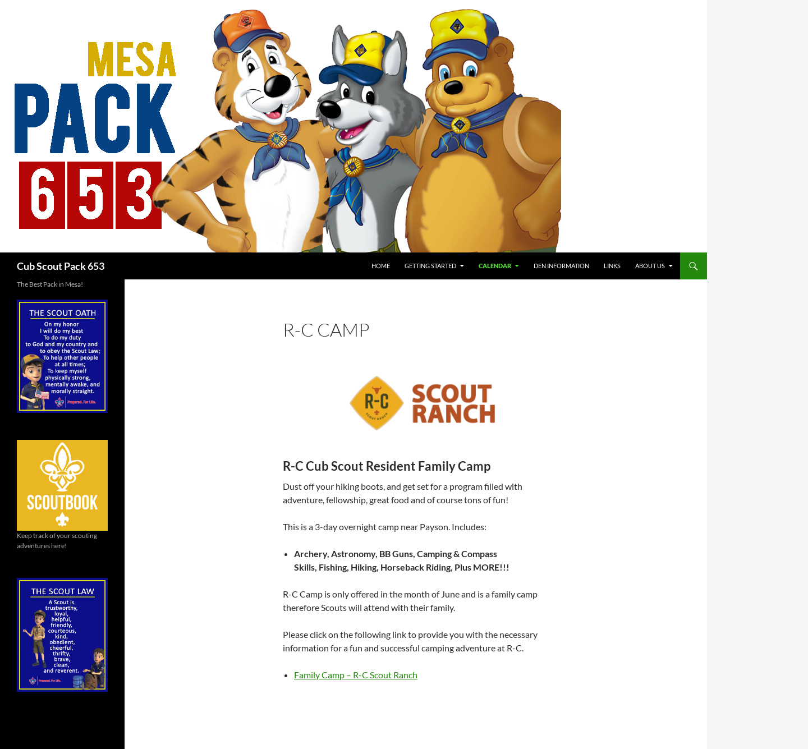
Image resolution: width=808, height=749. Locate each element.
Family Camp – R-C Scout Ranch (355, 674)
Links (612, 265)
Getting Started (430, 265)
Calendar (495, 265)
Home (380, 265)
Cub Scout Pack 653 (60, 266)
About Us (650, 265)
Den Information (561, 265)
